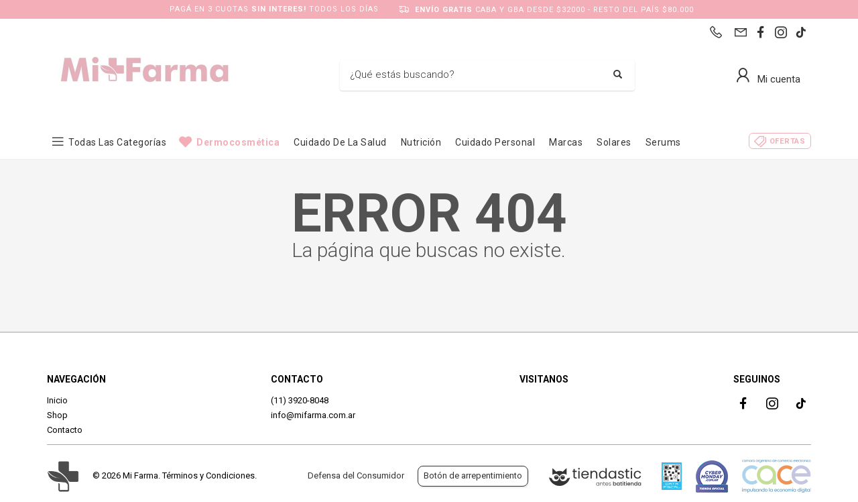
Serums (663, 142)
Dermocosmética (238, 142)
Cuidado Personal (495, 142)
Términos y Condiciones (208, 475)
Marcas (566, 142)
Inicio (57, 400)
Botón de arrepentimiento (473, 475)
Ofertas (788, 141)
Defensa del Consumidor (356, 475)
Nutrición (421, 142)
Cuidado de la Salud (340, 142)
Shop (57, 415)
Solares (614, 142)
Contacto (64, 430)
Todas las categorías (117, 142)
